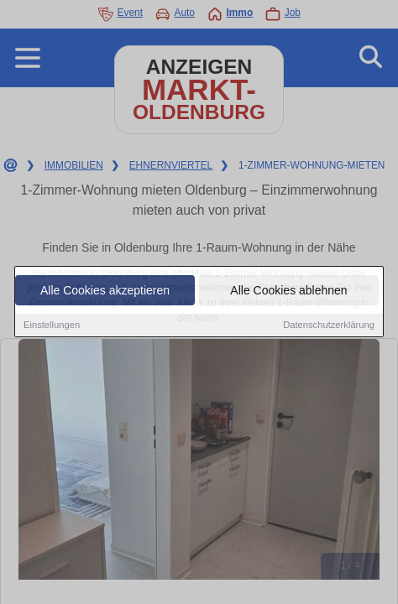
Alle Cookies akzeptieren (105, 291)
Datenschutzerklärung (328, 325)
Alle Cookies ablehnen (288, 291)
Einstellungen (52, 325)
